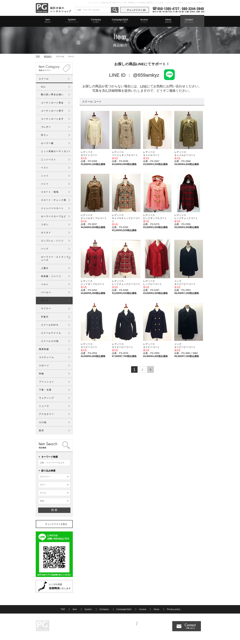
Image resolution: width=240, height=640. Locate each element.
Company (96, 20)
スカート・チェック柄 (53, 200)
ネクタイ (46, 232)
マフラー (46, 308)
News (168, 20)
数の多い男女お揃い (52, 94)
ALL (43, 86)
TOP (38, 56)
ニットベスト (48, 159)
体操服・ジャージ (51, 276)
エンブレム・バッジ (52, 240)
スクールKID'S (49, 325)
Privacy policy (173, 609)
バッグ (45, 248)
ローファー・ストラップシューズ (56, 258)
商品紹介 (48, 56)
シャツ (45, 175)
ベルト (45, 284)
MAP (68, 628)
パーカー (46, 292)
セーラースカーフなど (53, 216)
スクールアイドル (51, 333)
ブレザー (46, 127)
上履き (45, 268)
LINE (143, 86)
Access (144, 20)
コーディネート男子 (52, 111)
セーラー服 (47, 143)
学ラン (45, 135)
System (72, 20)
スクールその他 (50, 341)
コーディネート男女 (52, 102)
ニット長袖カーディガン (55, 151)
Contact (189, 20)
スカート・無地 (50, 192)
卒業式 (45, 317)
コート (45, 300)
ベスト (45, 167)
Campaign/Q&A (120, 20)
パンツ (45, 184)
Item (48, 20)
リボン (45, 224)
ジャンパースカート (52, 208)
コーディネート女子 (52, 119)
